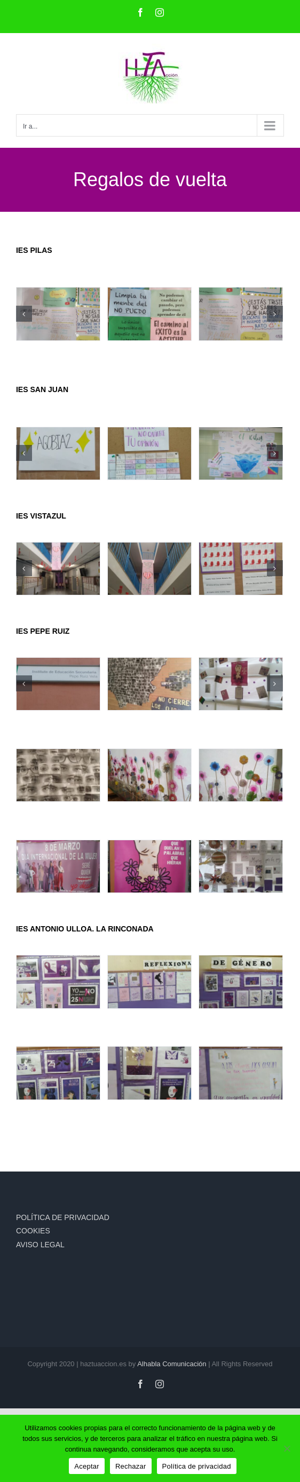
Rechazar (130, 1466)
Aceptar (86, 1466)
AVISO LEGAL (40, 1244)
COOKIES (33, 1230)
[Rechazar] (286, 1448)
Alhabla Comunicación (171, 1364)
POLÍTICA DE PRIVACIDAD (62, 1217)
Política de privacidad (196, 1466)
